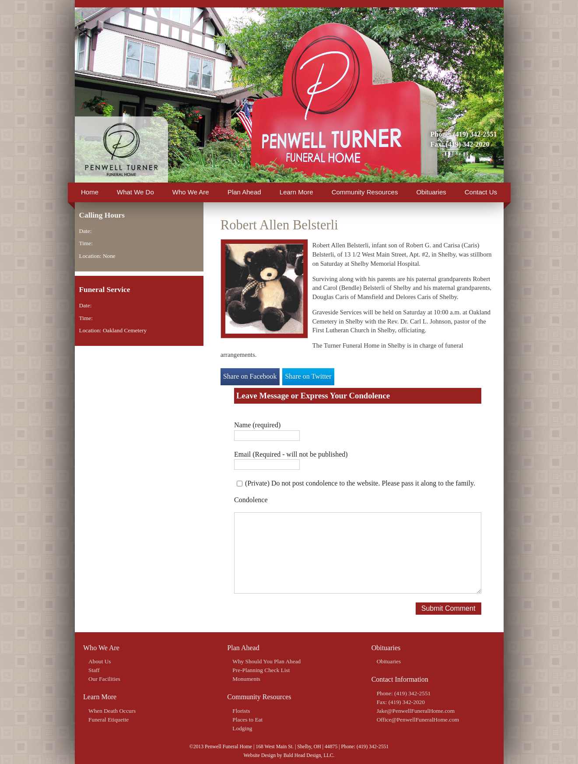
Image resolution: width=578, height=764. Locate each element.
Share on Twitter (308, 376)
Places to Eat (247, 719)
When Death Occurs (112, 711)
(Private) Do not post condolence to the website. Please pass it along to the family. (360, 483)
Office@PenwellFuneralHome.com (418, 719)
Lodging (242, 728)
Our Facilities (104, 679)
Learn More (296, 192)
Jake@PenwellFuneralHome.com (416, 711)
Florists (241, 711)
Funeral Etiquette (108, 719)
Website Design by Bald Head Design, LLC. (288, 755)
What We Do (135, 192)
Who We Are (190, 192)
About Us (99, 661)
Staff (94, 670)
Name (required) (257, 425)
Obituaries (431, 192)
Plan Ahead (244, 192)
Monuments (246, 679)
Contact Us (481, 192)
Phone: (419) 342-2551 (464, 134)
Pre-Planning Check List (261, 670)
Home (89, 192)
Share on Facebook (250, 376)
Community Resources (365, 192)
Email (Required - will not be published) (291, 454)
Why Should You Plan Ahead (266, 661)
